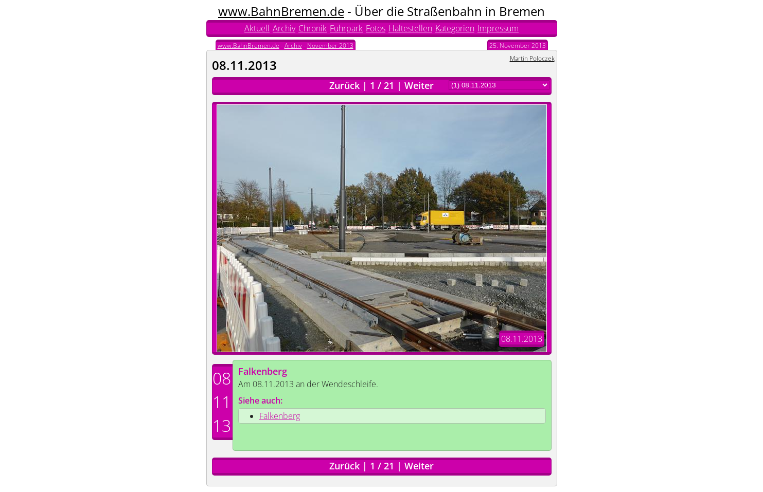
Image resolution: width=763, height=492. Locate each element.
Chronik (312, 28)
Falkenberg (262, 371)
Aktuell (257, 28)
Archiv (284, 28)
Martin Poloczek (532, 58)
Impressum (498, 28)
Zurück (344, 85)
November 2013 (330, 45)
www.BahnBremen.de (281, 11)
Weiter (419, 85)
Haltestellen (410, 28)
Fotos (375, 28)
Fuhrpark (346, 28)
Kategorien (454, 28)
